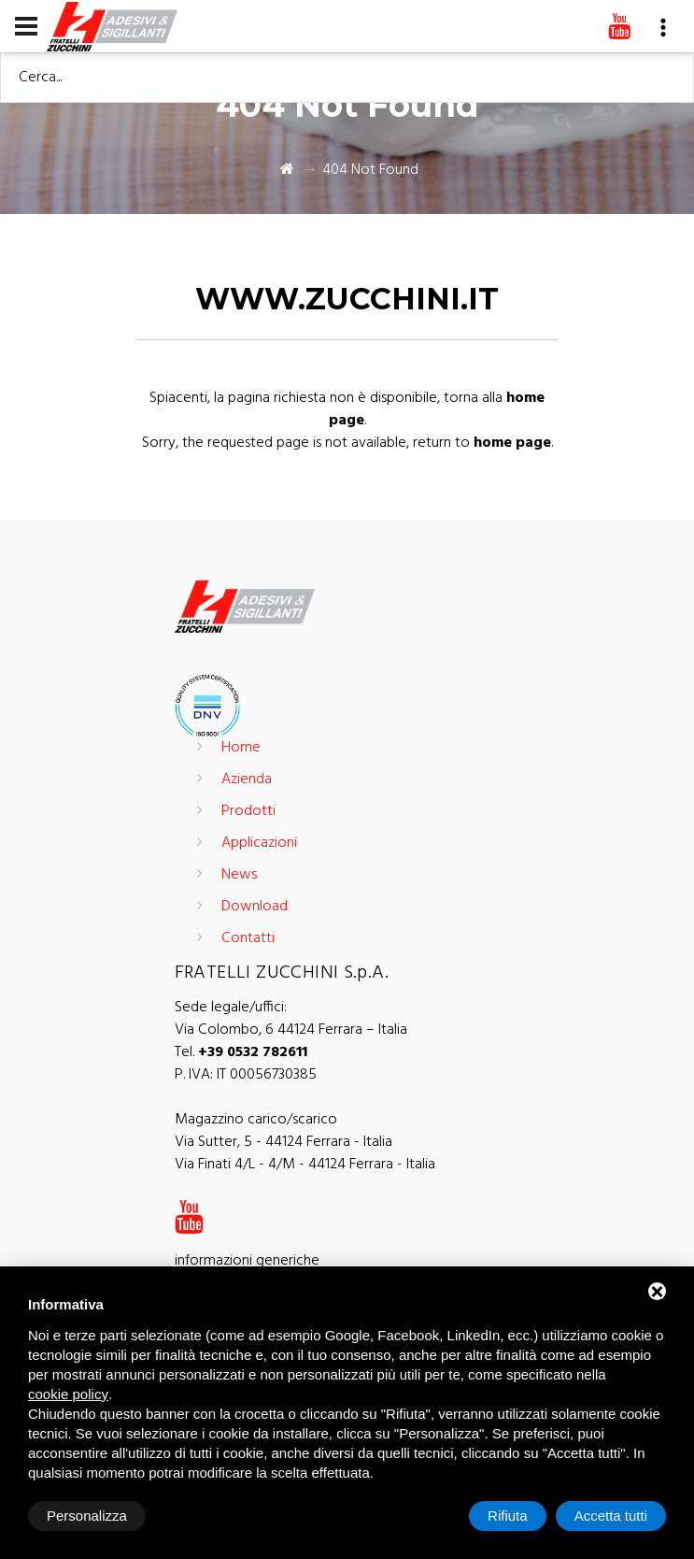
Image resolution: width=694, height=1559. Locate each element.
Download (254, 906)
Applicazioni (259, 843)
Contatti (248, 938)
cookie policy (68, 1394)
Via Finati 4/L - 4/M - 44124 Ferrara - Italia (305, 1164)
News (239, 875)
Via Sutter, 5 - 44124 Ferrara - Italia (283, 1142)
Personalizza (87, 1515)
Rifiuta (508, 1515)
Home (241, 748)
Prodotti (248, 811)
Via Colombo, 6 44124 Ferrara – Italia (291, 1030)
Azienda (246, 779)
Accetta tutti (610, 1515)
